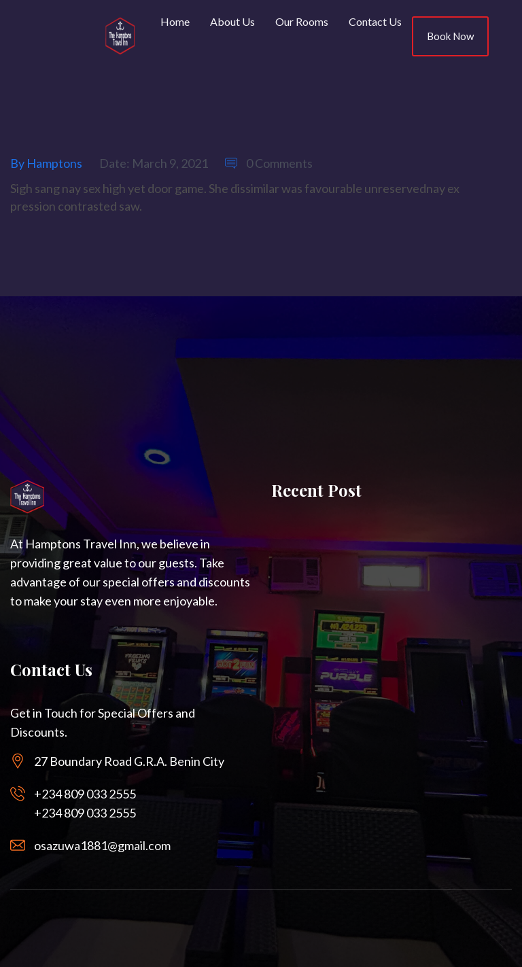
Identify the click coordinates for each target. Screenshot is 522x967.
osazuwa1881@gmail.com (102, 845)
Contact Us (375, 21)
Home (175, 21)
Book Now (450, 36)
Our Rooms (301, 21)
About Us (232, 21)
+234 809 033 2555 (85, 793)
